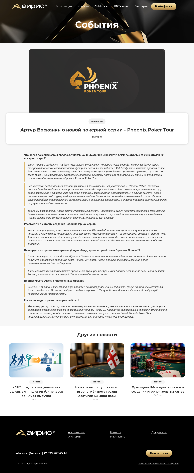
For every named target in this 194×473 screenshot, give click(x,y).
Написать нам (159, 453)
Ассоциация (63, 6)
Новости (83, 6)
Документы (159, 432)
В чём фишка (163, 6)
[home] (29, 6)
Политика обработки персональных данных (159, 463)
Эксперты (141, 6)
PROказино (121, 6)
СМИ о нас (101, 6)
